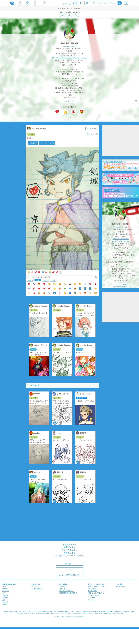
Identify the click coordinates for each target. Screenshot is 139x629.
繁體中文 (5, 597)
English (4, 586)
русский (5, 602)
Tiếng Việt (5, 591)
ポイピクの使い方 (37, 589)
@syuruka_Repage (69, 46)
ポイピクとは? (36, 586)
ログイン (69, 563)
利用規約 (62, 586)
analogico (73, 616)
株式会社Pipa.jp (121, 586)
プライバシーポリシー (66, 591)
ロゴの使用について (94, 597)
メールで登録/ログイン (69, 574)
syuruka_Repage (69, 42)
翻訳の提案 (12, 584)
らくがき (31, 134)
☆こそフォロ (69, 101)
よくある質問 (92, 591)
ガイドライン (63, 589)
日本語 (4, 604)
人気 (38, 280)
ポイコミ (91, 600)
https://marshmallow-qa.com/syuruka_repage (69, 58)
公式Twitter (92, 589)
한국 (3, 593)
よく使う (30, 280)
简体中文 (5, 595)
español (5, 589)
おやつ (46, 280)
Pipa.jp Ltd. (82, 616)
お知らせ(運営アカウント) (96, 586)
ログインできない (93, 595)
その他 (53, 280)
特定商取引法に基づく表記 (68, 593)
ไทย (3, 600)
